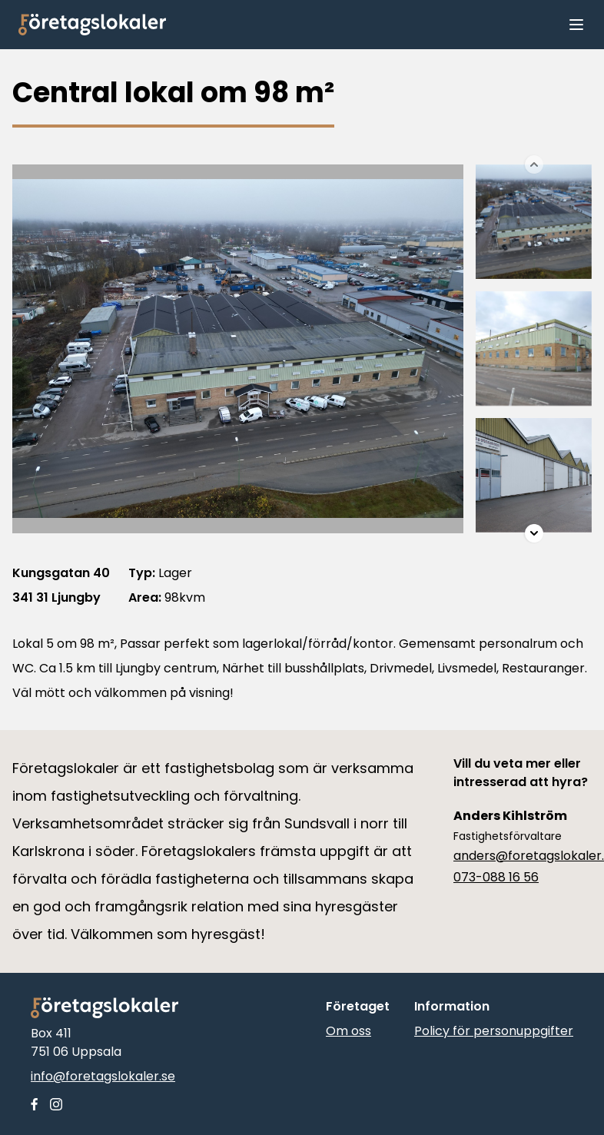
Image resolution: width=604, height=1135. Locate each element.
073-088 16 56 (496, 877)
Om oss (348, 1031)
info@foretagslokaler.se (103, 1076)
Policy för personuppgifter (493, 1031)
